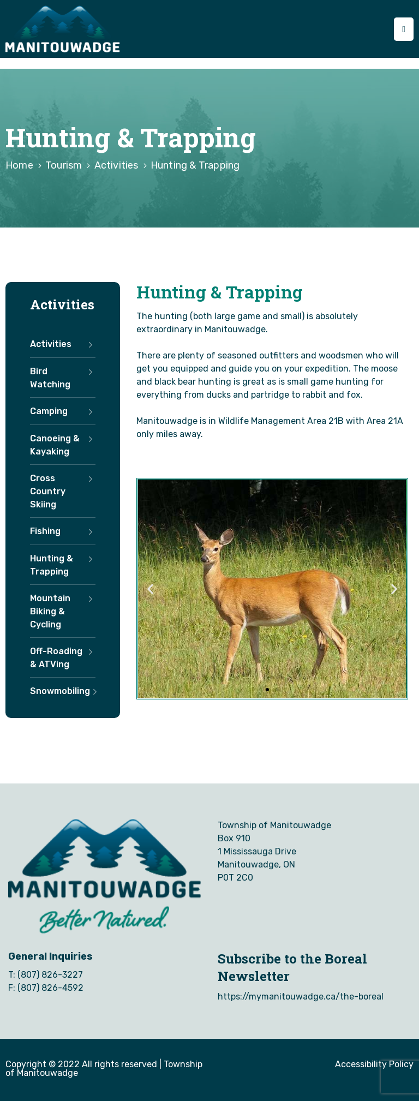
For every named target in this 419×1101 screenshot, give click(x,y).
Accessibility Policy (374, 1064)
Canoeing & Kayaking (62, 445)
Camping (62, 411)
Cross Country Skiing (62, 491)
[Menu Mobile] (404, 29)
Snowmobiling (62, 691)
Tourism (63, 165)
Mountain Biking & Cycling (62, 611)
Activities (116, 165)
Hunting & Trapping (62, 565)
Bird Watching (62, 378)
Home (19, 165)
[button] (267, 689)
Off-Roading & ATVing (62, 658)
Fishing (62, 531)
